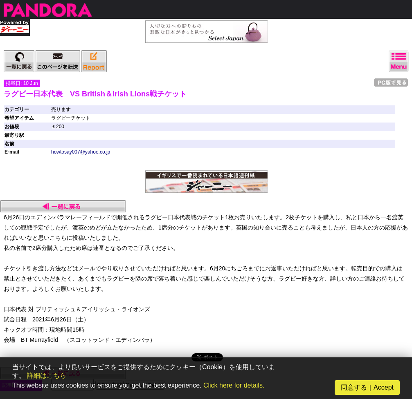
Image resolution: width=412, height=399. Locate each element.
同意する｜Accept (367, 387)
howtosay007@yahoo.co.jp (80, 152)
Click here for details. (233, 385)
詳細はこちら (46, 375)
